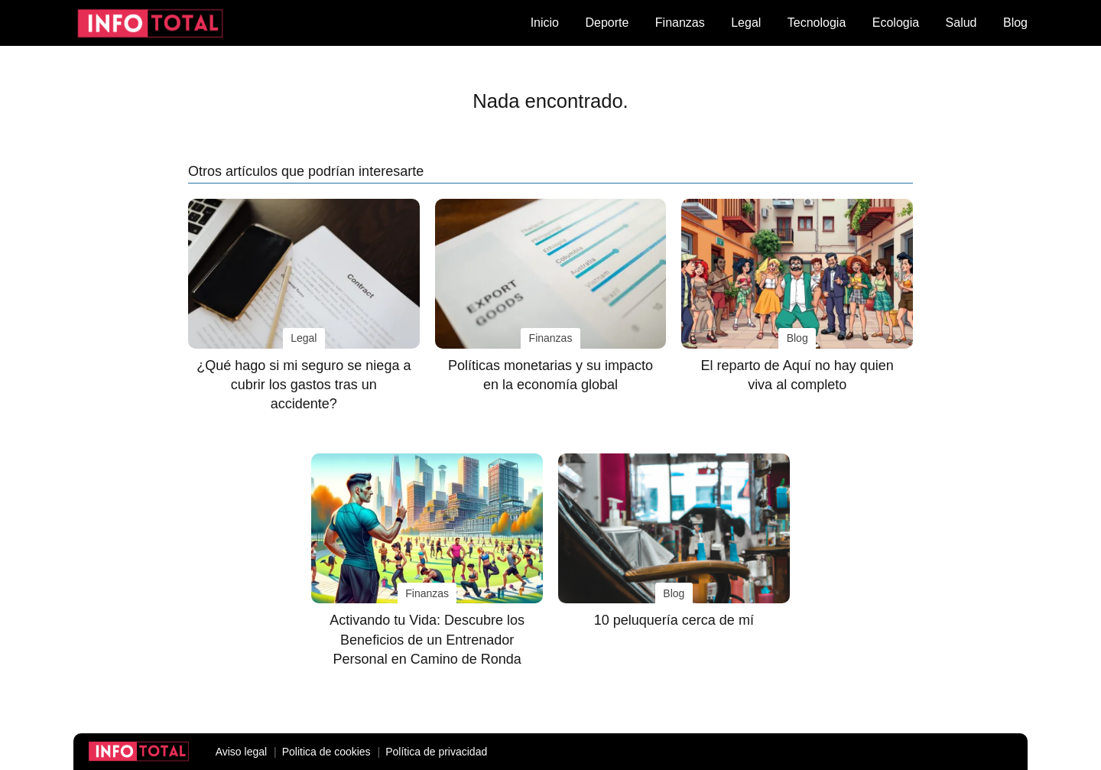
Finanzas (680, 22)
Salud (961, 22)
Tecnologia (817, 22)
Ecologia (895, 22)
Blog (1015, 22)
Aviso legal (241, 752)
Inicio (545, 22)
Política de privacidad (436, 752)
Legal (746, 22)
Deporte (606, 22)
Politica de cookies (326, 752)
